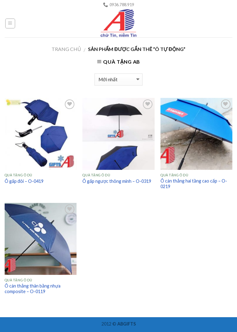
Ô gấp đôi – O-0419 (24, 181)
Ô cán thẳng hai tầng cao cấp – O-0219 (193, 183)
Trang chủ (66, 49)
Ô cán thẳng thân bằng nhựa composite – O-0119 (32, 288)
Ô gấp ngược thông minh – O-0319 (116, 181)
